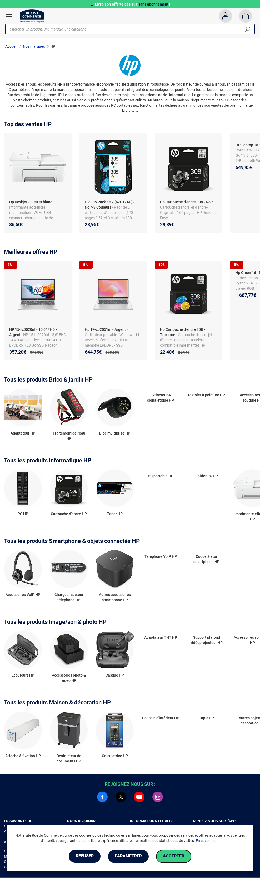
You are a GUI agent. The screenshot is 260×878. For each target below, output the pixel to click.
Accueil (11, 46)
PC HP (23, 514)
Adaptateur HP (23, 433)
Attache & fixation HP (23, 756)
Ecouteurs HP (23, 675)
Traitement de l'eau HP (69, 436)
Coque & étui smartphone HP (206, 559)
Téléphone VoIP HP (160, 557)
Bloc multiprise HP (114, 433)
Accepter (174, 856)
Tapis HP (206, 718)
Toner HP (115, 514)
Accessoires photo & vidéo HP (69, 678)
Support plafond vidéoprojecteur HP (206, 640)
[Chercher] (248, 29)
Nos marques (34, 46)
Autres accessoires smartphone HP (115, 597)
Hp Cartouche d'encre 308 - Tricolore (182, 332)
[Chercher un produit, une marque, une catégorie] (128, 29)
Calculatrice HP (115, 756)
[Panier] (245, 16)
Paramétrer (128, 856)
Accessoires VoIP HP (23, 595)
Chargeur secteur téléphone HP (68, 597)
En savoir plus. (207, 840)
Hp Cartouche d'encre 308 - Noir (186, 202)
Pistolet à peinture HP (206, 395)
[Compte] (225, 16)
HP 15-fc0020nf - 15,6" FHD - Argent (33, 332)
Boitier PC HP (206, 476)
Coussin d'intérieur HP (160, 718)
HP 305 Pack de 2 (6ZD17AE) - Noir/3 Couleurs (109, 205)
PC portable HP (160, 476)
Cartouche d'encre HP (69, 514)
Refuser (84, 856)
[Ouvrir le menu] (9, 16)
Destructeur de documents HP (69, 758)
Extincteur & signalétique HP (160, 398)
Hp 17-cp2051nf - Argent (105, 330)
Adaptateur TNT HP (160, 637)
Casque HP (115, 675)
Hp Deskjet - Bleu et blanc (30, 202)
